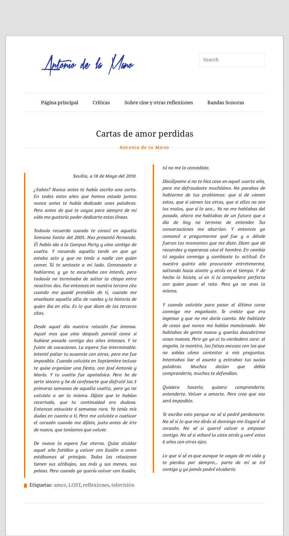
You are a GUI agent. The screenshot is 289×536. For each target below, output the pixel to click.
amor (60, 485)
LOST (74, 485)
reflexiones (96, 485)
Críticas (101, 102)
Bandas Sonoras (225, 102)
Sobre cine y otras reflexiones (159, 102)
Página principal (59, 102)
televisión (122, 485)
